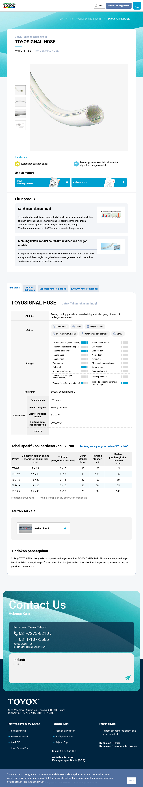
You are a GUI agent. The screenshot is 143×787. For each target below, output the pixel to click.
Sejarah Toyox (62, 742)
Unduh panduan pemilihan (25, 182)
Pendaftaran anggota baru (119, 6)
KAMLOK (15, 742)
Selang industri (18, 731)
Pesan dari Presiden (65, 731)
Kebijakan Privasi (36, 781)
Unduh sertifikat (80, 182)
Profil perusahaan (64, 736)
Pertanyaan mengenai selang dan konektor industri (119, 732)
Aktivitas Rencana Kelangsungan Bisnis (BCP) (68, 759)
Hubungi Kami (107, 723)
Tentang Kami (60, 723)
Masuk (101, 6)
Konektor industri (19, 736)
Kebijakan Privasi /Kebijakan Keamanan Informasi (118, 744)
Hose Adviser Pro (19, 748)
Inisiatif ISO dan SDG (64, 751)
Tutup (131, 780)
